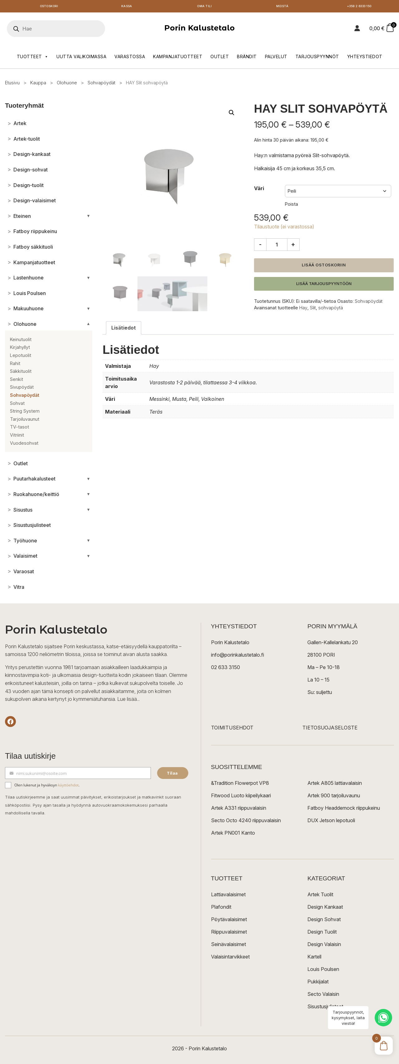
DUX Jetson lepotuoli (331, 821)
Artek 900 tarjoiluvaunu (333, 797)
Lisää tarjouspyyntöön (324, 285)
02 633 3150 (225, 668)
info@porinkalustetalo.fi (237, 656)
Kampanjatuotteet (177, 58)
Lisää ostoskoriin (324, 266)
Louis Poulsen (323, 970)
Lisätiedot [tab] (123, 329)
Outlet (219, 58)
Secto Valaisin (323, 995)
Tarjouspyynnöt (317, 58)
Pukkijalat (318, 983)
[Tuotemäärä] (277, 246)
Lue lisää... (128, 700)
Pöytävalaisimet (229, 920)
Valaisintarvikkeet (230, 958)
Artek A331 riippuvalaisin (238, 809)
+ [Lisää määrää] (293, 246)
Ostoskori (49, 7)
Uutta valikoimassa (81, 58)
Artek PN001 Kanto (233, 834)
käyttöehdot (68, 786)
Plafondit (221, 908)
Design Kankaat (325, 908)
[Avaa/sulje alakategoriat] (88, 217)
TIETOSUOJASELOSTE (330, 729)
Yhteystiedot (364, 58)
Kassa (126, 7)
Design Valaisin (324, 945)
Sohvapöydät (101, 84)
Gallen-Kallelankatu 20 (332, 643)
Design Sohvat (324, 920)
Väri (259, 190)
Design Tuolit (322, 933)
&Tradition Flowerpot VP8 (240, 784)
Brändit (247, 58)
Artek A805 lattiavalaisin (334, 784)
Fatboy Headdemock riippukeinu (343, 809)
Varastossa (129, 58)
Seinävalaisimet (228, 945)
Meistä (282, 7)
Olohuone (67, 84)
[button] (231, 114)
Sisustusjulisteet (325, 1008)
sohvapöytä (330, 309)
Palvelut (276, 58)
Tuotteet (33, 58)
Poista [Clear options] (291, 205)
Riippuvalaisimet (229, 933)
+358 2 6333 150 (360, 7)
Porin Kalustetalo (199, 29)
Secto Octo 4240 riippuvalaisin (246, 821)
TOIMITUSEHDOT (232, 729)
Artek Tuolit (320, 896)
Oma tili (204, 7)
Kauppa (38, 84)
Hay (303, 309)
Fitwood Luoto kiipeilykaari (241, 797)
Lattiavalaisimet (228, 896)
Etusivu (12, 84)
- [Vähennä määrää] (260, 246)
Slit (313, 309)
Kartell (314, 958)
